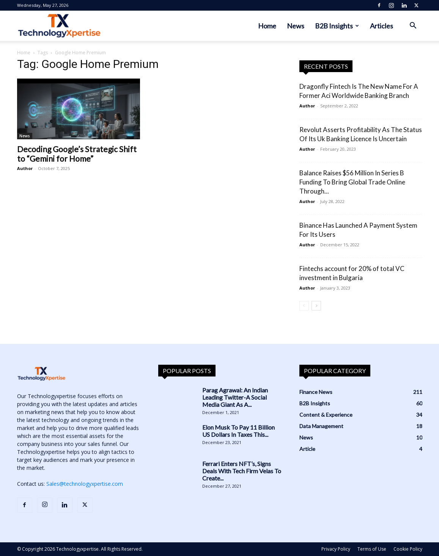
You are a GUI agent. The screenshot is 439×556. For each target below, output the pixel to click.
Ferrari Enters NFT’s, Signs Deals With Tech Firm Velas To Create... (241, 471)
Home (267, 26)
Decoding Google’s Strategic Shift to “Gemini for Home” (77, 153)
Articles (381, 26)
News (295, 26)
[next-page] (316, 305)
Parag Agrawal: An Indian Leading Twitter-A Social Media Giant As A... (235, 397)
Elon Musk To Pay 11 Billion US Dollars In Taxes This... (238, 431)
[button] (413, 26)
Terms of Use (371, 549)
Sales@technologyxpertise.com (84, 483)
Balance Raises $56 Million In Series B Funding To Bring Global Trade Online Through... (352, 182)
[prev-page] (304, 305)
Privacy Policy (335, 549)
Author (25, 168)
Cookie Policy (407, 549)
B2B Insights (337, 26)
